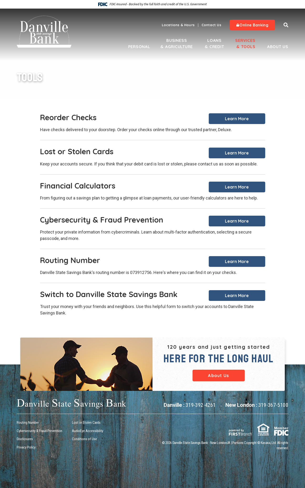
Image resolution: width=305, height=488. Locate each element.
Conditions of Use (84, 439)
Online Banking (252, 25)
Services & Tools (245, 43)
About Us (277, 46)
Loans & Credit (214, 43)
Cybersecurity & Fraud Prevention (39, 431)
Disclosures (25, 439)
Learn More (237, 118)
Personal (139, 46)
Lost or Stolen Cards (86, 422)
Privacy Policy (26, 447)
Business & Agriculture (176, 43)
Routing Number (28, 422)
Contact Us (211, 25)
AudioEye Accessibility (87, 431)
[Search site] (286, 25)
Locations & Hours (178, 25)
